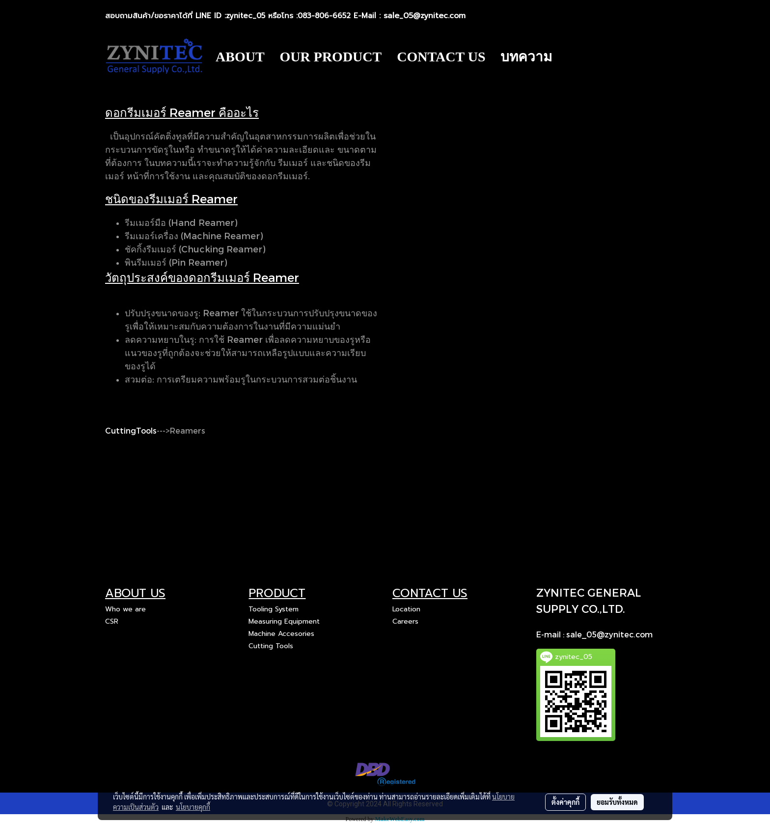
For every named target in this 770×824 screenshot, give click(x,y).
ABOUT (240, 56)
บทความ (526, 56)
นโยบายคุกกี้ (193, 806)
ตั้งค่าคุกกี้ (565, 801)
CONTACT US (441, 56)
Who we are (125, 609)
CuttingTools (131, 430)
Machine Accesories (281, 634)
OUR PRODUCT (331, 56)
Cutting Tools (270, 646)
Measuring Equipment (284, 621)
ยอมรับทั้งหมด (617, 801)
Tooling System (273, 609)
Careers (405, 621)
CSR (111, 621)
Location (406, 609)
